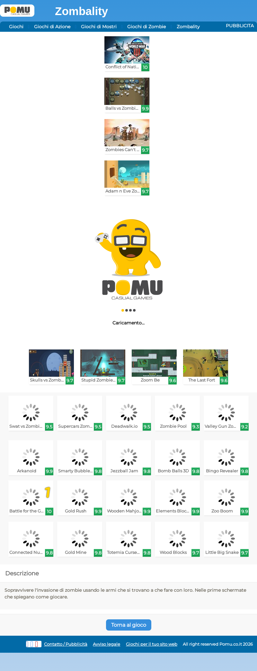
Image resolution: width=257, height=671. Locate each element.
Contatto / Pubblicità (65, 644)
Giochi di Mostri (99, 27)
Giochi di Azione (52, 27)
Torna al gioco (128, 625)
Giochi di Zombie (146, 27)
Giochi (16, 27)
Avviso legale (106, 644)
